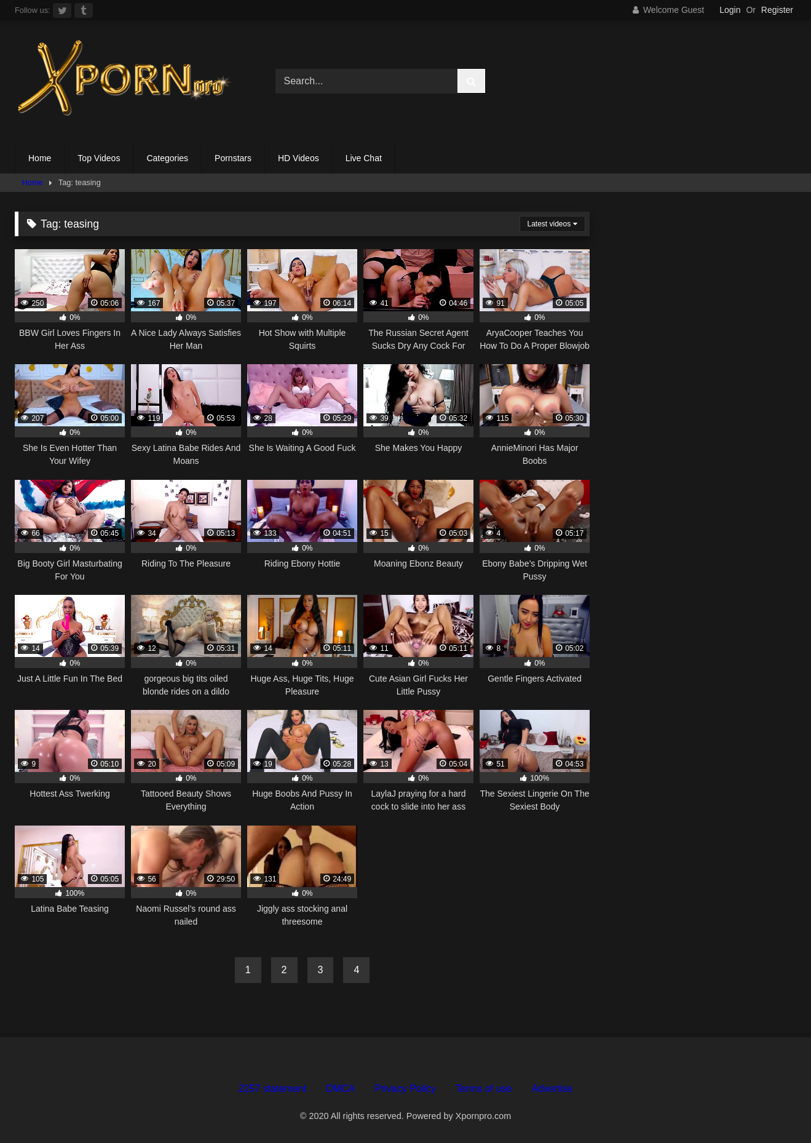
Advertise (551, 1088)
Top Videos (98, 158)
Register (777, 10)
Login (729, 10)
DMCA (340, 1088)
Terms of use (484, 1088)
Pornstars (233, 158)
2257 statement (272, 1088)
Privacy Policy (405, 1088)
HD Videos (298, 158)
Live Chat (364, 158)
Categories (167, 158)
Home (39, 158)
